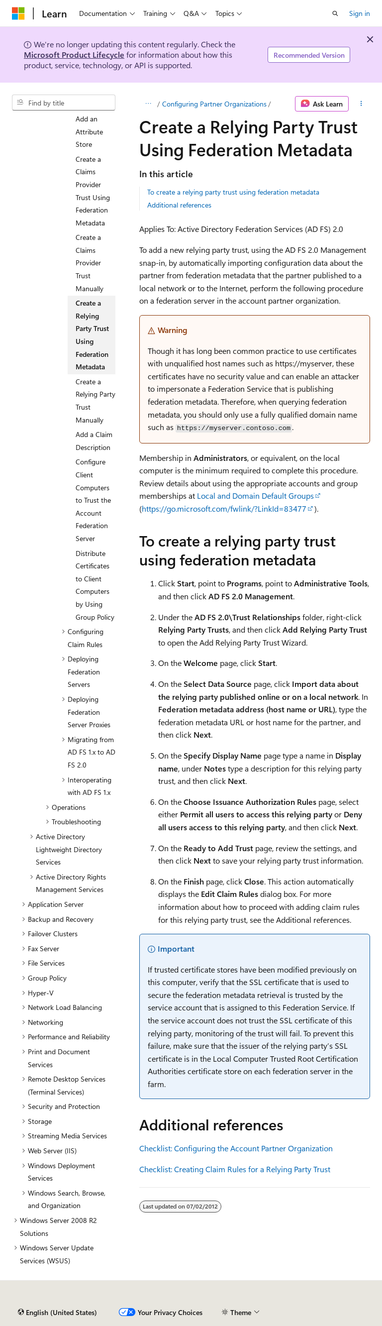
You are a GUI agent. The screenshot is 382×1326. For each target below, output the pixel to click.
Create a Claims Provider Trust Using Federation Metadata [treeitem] (93, 190)
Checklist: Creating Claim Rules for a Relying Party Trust (234, 1169)
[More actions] (361, 104)
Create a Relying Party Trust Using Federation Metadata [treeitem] (92, 334)
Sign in (359, 13)
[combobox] (63, 102)
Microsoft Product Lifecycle (74, 54)
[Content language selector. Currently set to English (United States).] (57, 1313)
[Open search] (335, 13)
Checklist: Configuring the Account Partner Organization (236, 1148)
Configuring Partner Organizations (214, 104)
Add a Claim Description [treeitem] (94, 441)
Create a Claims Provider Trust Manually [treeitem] (89, 262)
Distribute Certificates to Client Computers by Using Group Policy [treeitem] (95, 585)
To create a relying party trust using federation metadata (233, 192)
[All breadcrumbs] (148, 104)
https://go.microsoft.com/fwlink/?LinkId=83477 (224, 508)
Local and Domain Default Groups (255, 495)
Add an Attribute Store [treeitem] (89, 131)
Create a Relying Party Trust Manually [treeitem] (95, 401)
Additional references (179, 205)
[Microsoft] (18, 13)
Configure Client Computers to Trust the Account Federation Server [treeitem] (93, 500)
